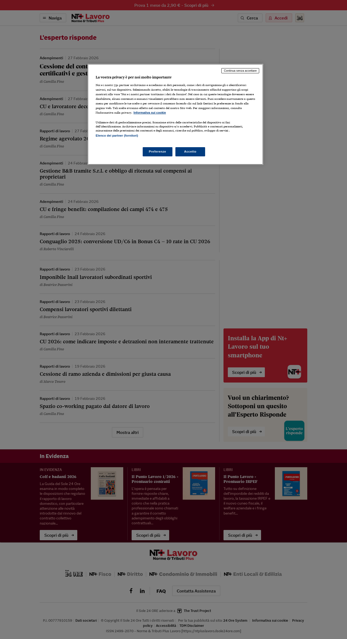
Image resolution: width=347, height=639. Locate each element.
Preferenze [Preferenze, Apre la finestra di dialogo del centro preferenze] (157, 151)
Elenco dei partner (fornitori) (117, 135)
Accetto (190, 151)
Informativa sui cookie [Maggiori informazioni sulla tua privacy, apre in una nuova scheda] (150, 112)
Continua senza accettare (240, 70)
